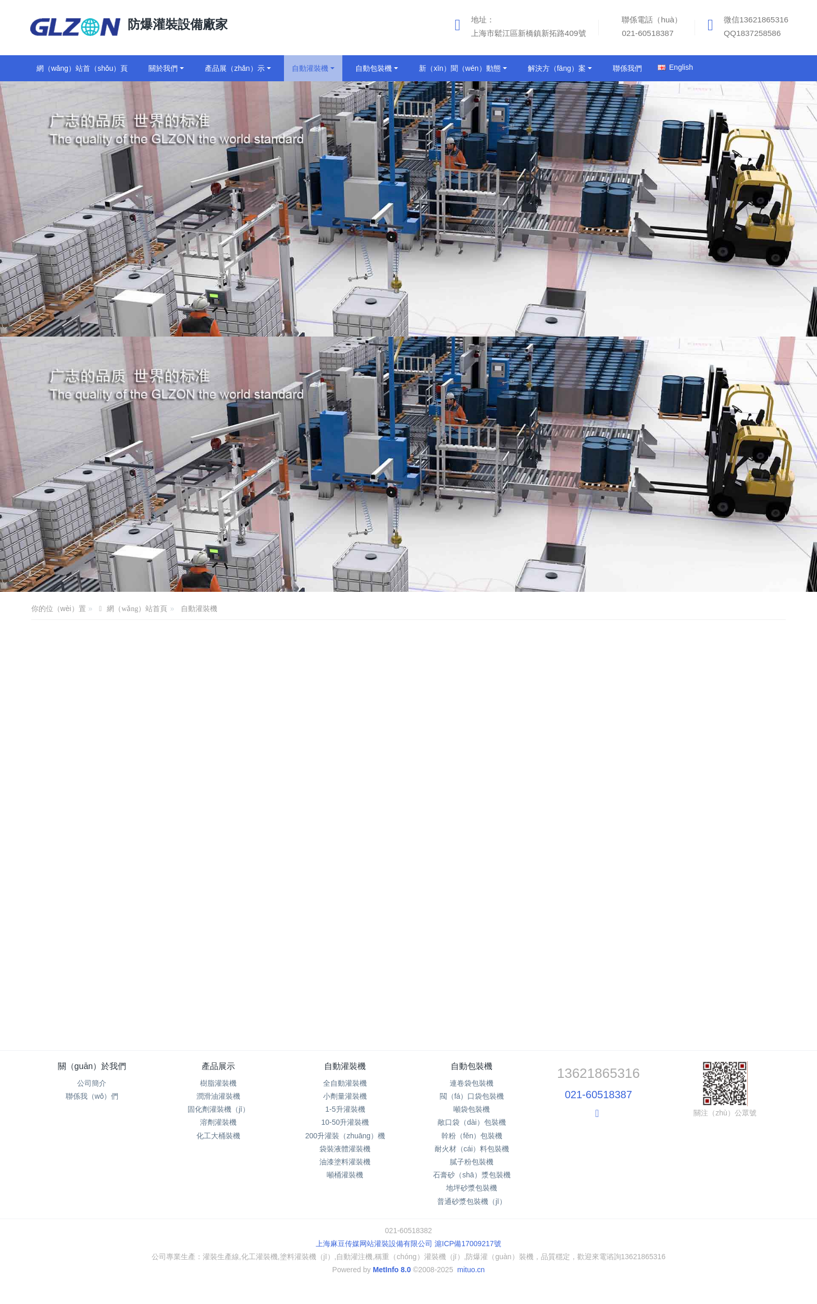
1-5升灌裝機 (345, 1109)
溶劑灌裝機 (218, 1122)
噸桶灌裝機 (345, 1175)
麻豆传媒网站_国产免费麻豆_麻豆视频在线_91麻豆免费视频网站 (105, 1298)
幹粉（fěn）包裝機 (471, 1136)
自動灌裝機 (199, 608)
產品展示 (218, 1066)
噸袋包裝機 (471, 1109)
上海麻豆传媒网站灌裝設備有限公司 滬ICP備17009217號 (408, 1243)
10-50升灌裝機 (345, 1122)
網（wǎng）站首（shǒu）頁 (82, 68)
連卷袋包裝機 (471, 1083)
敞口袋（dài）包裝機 (472, 1122)
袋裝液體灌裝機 (344, 1149)
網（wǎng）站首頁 (137, 609)
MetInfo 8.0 (392, 1269)
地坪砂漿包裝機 (471, 1188)
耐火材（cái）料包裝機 (472, 1149)
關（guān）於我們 (92, 1066)
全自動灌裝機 (345, 1083)
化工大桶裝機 (218, 1136)
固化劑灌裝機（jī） (219, 1109)
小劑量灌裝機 (345, 1096)
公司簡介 (91, 1083)
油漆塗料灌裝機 (344, 1162)
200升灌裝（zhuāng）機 (345, 1136)
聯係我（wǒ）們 (92, 1096)
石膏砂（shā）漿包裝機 (472, 1175)
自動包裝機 (471, 1066)
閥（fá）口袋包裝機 (472, 1096)
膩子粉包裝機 (471, 1162)
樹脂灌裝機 (218, 1083)
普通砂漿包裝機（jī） (471, 1201)
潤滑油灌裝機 (218, 1096)
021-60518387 (598, 1094)
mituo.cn (471, 1269)
